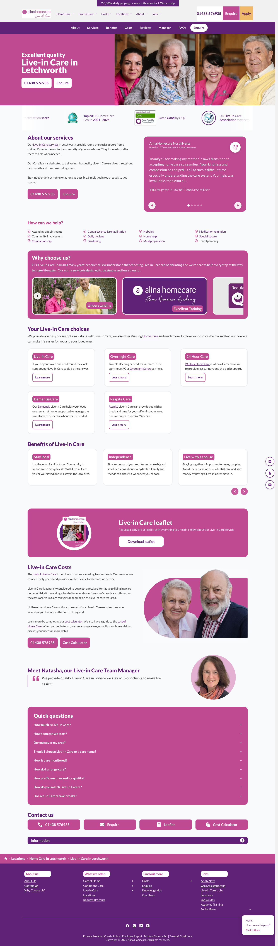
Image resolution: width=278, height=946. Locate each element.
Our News (148, 895)
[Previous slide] (37, 296)
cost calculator (74, 621)
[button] (42, 377)
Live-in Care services (45, 144)
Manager (165, 28)
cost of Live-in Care (44, 574)
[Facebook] (127, 925)
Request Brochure (94, 899)
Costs (107, 14)
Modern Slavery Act (156, 936)
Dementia (44, 406)
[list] (137, 296)
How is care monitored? (50, 760)
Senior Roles (208, 909)
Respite (113, 406)
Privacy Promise (92, 936)
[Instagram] (134, 925)
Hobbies (148, 231)
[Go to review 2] (192, 205)
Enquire (199, 28)
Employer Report (132, 936)
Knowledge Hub (152, 890)
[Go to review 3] (195, 205)
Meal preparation (154, 241)
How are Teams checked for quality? (59, 778)
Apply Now (208, 880)
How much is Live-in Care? (52, 725)
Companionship (42, 241)
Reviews (145, 28)
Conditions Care (93, 885)
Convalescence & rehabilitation (107, 231)
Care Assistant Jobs (213, 885)
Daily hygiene (96, 236)
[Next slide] (237, 296)
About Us (30, 880)
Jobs (157, 14)
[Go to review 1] (188, 205)
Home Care (66, 14)
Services (92, 28)
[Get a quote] (269, 461)
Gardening (94, 241)
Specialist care (208, 236)
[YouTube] (147, 925)
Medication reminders (212, 231)
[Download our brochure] (269, 473)
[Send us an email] (269, 484)
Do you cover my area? (50, 743)
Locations (124, 14)
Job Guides (208, 899)
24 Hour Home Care (197, 364)
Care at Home (91, 880)
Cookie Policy (112, 936)
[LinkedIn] (141, 925)
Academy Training (212, 904)
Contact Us (31, 885)
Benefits (111, 28)
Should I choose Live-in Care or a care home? (65, 751)
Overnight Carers (140, 368)
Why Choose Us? (34, 890)
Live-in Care (88, 14)
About (142, 14)
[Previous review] (152, 205)
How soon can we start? (50, 734)
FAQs (182, 28)
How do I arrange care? (50, 769)
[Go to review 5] (201, 205)
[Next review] (237, 205)
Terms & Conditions (181, 936)
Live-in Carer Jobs (212, 890)
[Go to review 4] (198, 205)
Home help (150, 236)
